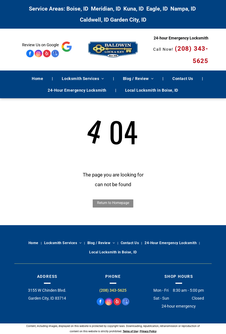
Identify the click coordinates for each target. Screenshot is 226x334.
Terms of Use (130, 331)
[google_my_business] (55, 54)
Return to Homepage (113, 203)
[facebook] (30, 54)
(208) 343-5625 (112, 290)
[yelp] (47, 54)
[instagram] (38, 54)
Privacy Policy (148, 331)
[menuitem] (38, 78)
